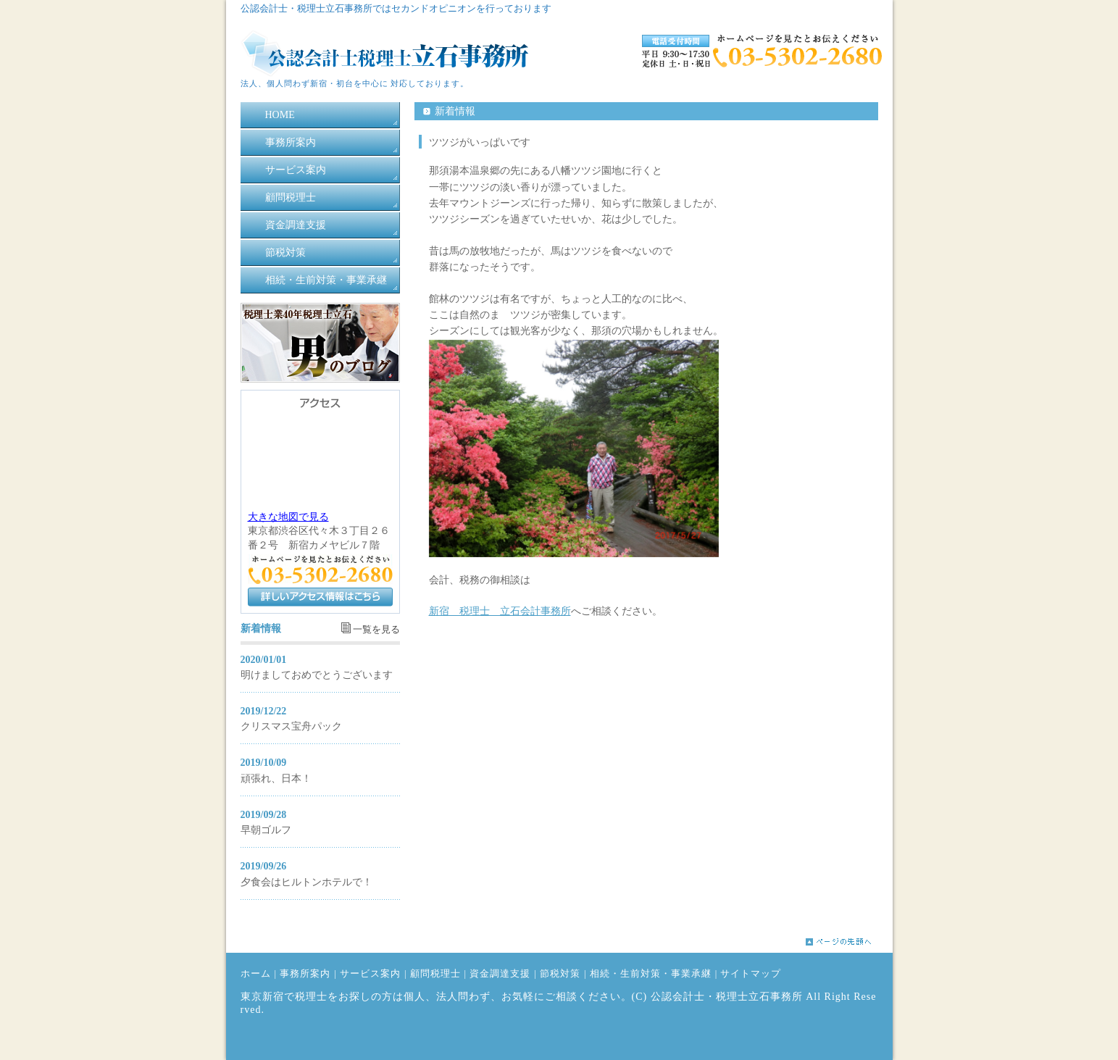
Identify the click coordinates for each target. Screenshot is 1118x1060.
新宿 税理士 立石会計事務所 (500, 611)
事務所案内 (290, 142)
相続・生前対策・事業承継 (326, 280)
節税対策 (285, 252)
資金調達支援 (295, 225)
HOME (280, 114)
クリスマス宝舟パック (291, 726)
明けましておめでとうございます (317, 674)
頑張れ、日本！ (276, 778)
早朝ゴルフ (266, 830)
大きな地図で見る (288, 517)
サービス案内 (295, 169)
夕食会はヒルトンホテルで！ (306, 882)
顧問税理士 (290, 197)
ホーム (256, 974)
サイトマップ (750, 974)
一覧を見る (376, 630)
